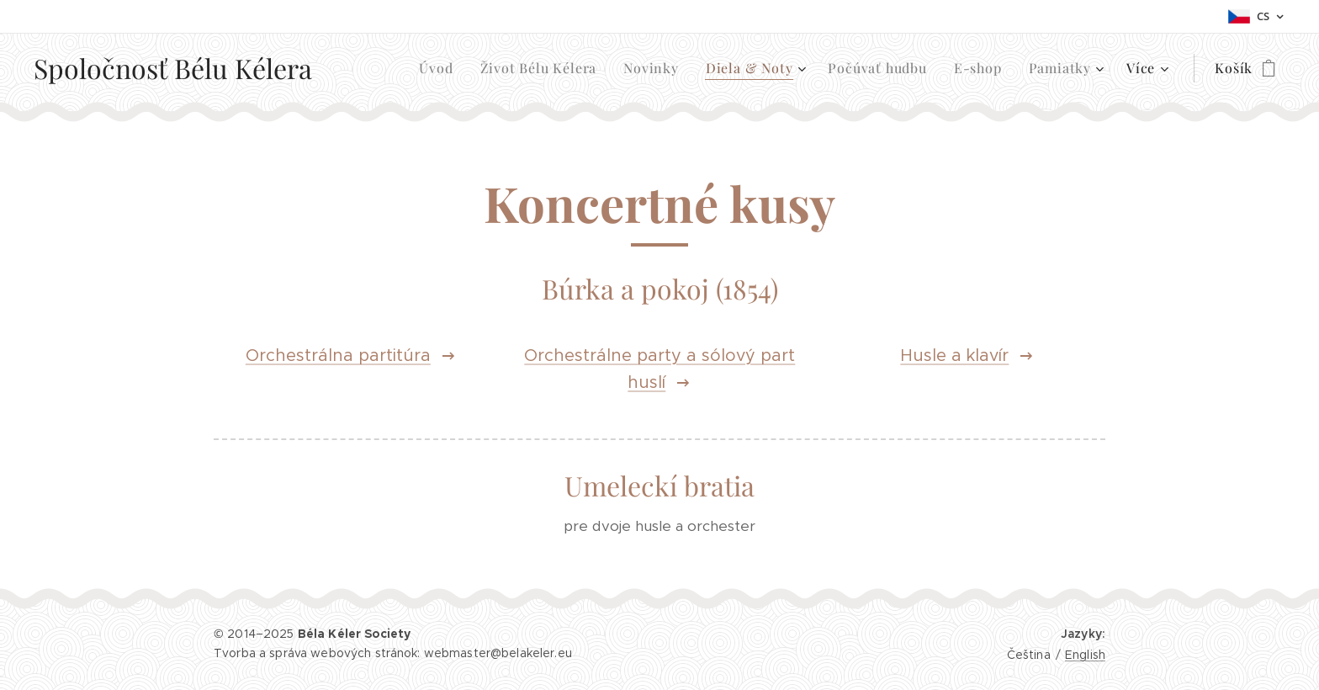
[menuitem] (440, 68)
